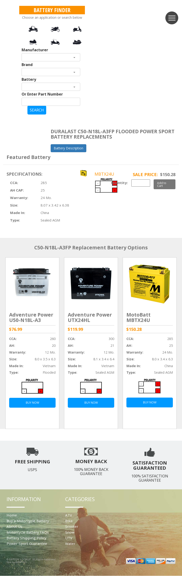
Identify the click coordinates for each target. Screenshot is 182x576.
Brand (27, 64)
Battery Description (68, 148)
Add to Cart (161, 184)
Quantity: (119, 182)
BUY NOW (32, 403)
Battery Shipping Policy (26, 537)
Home (12, 515)
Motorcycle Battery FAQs (28, 532)
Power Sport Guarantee (27, 543)
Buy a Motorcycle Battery (28, 520)
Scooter (71, 526)
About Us (14, 526)
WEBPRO (20, 562)
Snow (70, 532)
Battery (29, 79)
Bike (69, 520)
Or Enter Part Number (42, 94)
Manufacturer (35, 49)
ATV (68, 515)
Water (70, 543)
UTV (68, 537)
